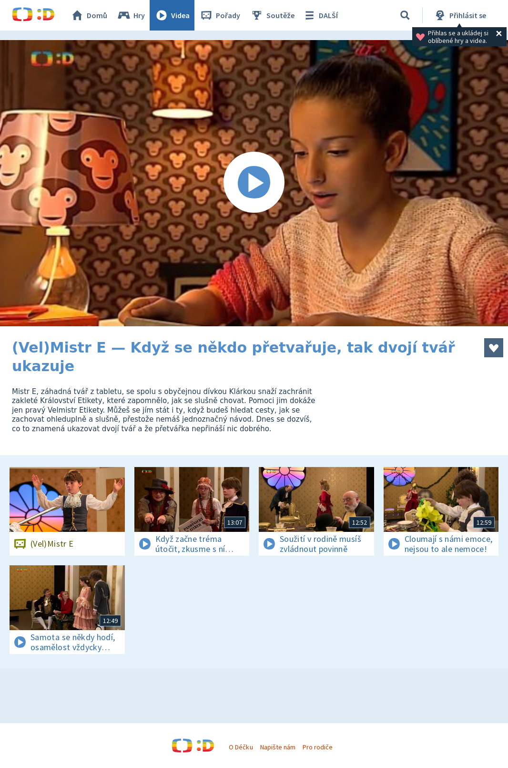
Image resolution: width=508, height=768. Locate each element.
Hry (131, 15)
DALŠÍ (320, 15)
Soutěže (272, 15)
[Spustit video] (254, 183)
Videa (172, 15)
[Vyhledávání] (405, 15)
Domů (88, 15)
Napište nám (277, 747)
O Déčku (241, 747)
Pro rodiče (318, 747)
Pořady (219, 15)
